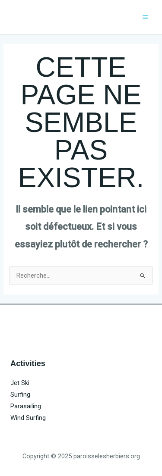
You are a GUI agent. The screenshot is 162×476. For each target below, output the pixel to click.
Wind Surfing (28, 418)
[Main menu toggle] (145, 17)
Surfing (20, 394)
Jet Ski (19, 383)
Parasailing (25, 406)
